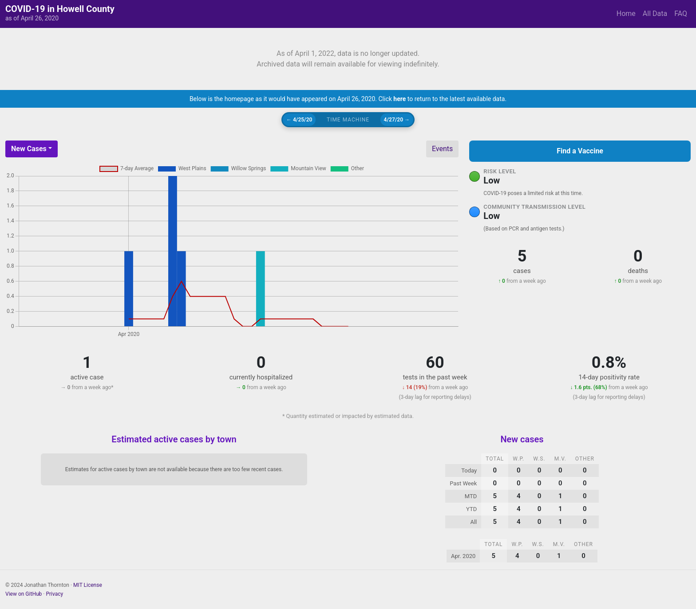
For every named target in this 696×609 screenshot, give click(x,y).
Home (626, 13)
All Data (655, 13)
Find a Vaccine (580, 151)
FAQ (680, 13)
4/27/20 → (397, 120)
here (399, 98)
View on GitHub (23, 594)
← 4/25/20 (299, 120)
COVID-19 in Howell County (60, 9)
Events (442, 148)
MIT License (87, 585)
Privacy (54, 594)
